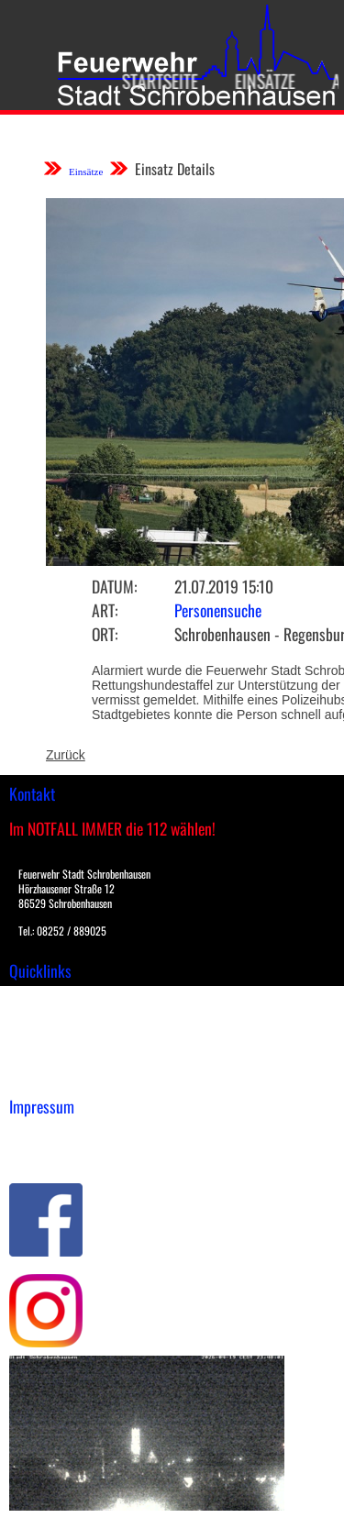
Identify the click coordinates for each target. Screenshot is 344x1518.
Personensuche (217, 610)
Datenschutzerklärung (74, 1154)
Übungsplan (44, 1037)
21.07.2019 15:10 (223, 586)
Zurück (65, 755)
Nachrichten (44, 1057)
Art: (104, 610)
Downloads (40, 1018)
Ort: (104, 634)
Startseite (155, 80)
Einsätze (260, 80)
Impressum (41, 1135)
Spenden (34, 1076)
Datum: (114, 586)
